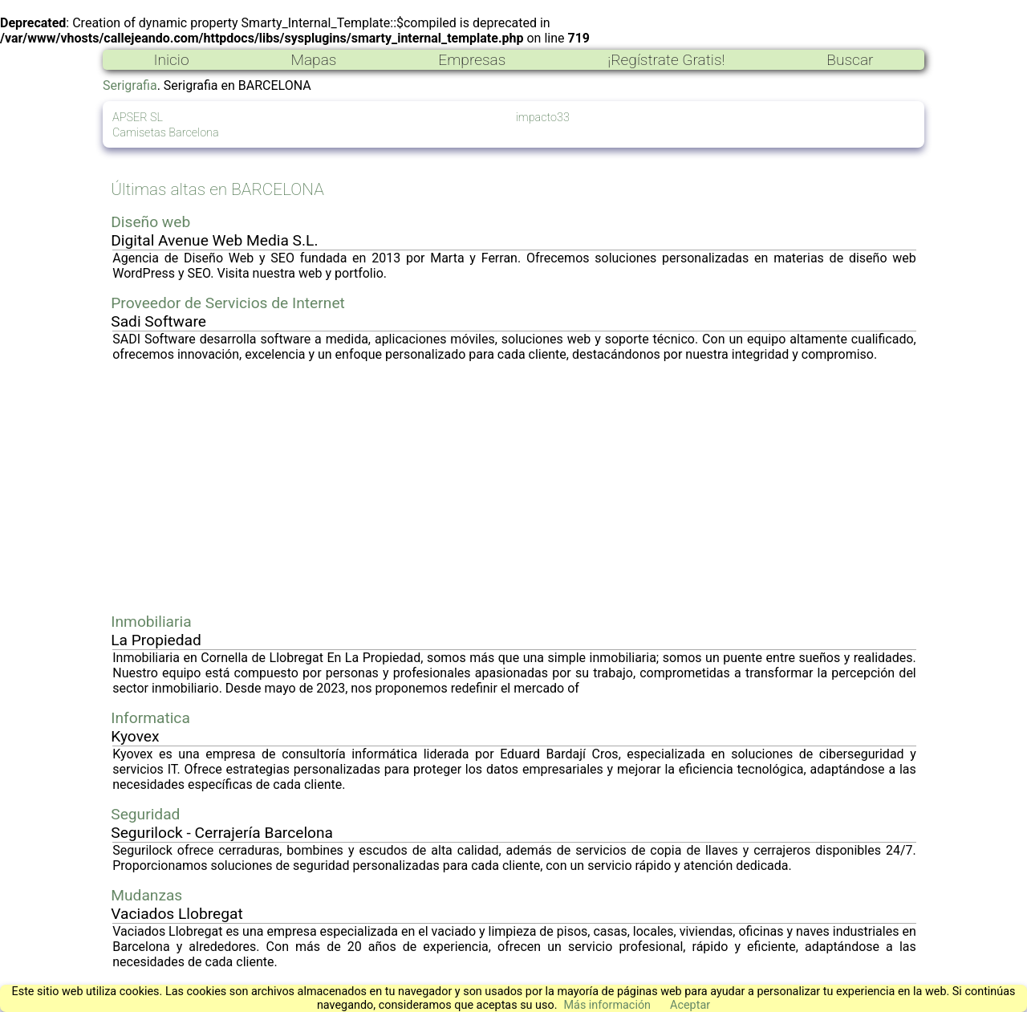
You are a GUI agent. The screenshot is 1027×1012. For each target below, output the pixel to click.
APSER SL (137, 117)
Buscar (849, 60)
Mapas (313, 60)
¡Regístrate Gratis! (666, 60)
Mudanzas (146, 895)
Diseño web (150, 222)
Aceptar (690, 1005)
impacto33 (543, 117)
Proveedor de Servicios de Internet (228, 303)
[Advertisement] (514, 487)
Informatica (150, 718)
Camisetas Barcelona (165, 133)
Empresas (471, 60)
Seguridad (145, 814)
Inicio (171, 60)
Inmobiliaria (151, 621)
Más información (607, 1005)
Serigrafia (130, 85)
